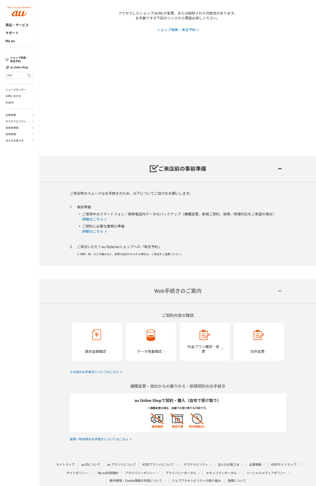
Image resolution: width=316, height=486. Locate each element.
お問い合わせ (13, 96)
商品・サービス (17, 25)
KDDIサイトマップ (284, 464)
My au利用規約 (108, 473)
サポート (12, 33)
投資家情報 (12, 127)
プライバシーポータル (180, 473)
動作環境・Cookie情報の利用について (136, 480)
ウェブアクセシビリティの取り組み (196, 480)
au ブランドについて (121, 464)
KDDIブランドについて (158, 464)
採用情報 (11, 134)
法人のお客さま (15, 140)
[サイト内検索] (20, 75)
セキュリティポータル (221, 473)
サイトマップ (65, 464)
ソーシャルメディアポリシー (266, 473)
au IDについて (90, 464)
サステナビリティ (16, 121)
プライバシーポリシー (140, 473)
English (10, 102)
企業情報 (11, 115)
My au (10, 41)
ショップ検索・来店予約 (176, 30)
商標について (237, 480)
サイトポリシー (77, 473)
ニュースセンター (16, 89)
